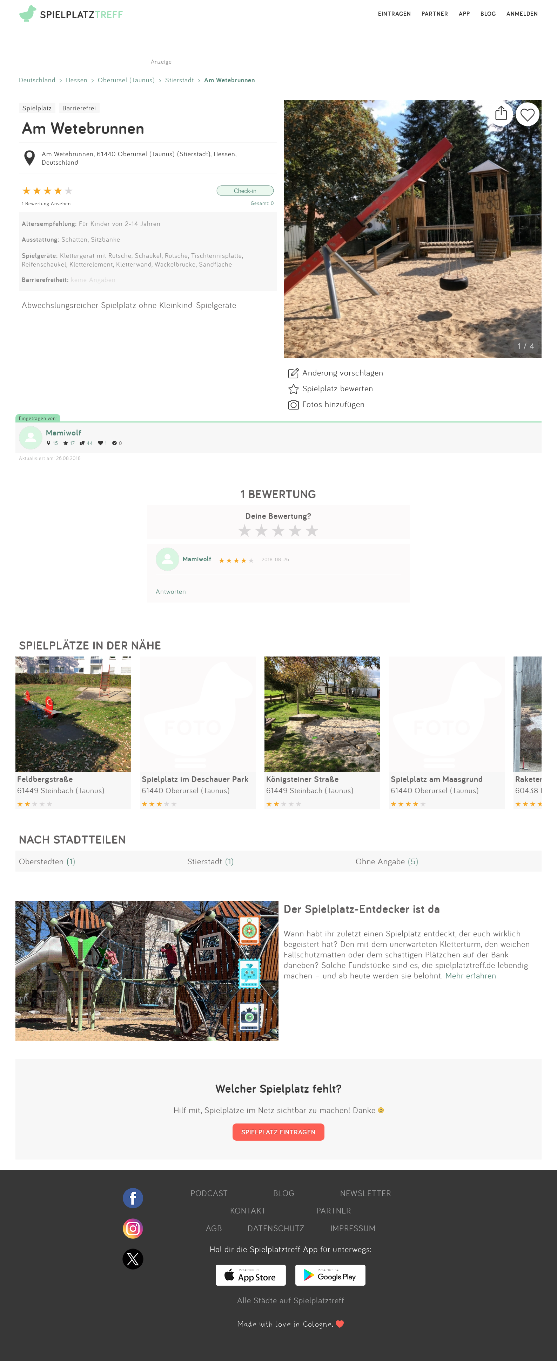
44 (86, 443)
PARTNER (435, 14)
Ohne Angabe (380, 861)
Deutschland (37, 80)
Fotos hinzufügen (333, 404)
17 (69, 443)
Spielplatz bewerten (337, 388)
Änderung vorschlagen (342, 372)
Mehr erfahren (470, 975)
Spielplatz (37, 108)
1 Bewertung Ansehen (46, 203)
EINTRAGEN (394, 14)
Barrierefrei (79, 108)
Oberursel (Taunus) (126, 80)
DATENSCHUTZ (276, 1228)
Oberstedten (41, 861)
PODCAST (209, 1193)
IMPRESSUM (353, 1228)
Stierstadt (179, 80)
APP (464, 14)
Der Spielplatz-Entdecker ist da (362, 908)
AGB (214, 1228)
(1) (71, 861)
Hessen (77, 80)
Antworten (171, 591)
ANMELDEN (522, 14)
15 (52, 443)
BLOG (488, 14)
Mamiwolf (64, 432)
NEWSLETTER (365, 1193)
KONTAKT (248, 1210)
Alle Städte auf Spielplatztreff (290, 1300)
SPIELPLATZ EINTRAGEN (278, 1131)
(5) (413, 861)
